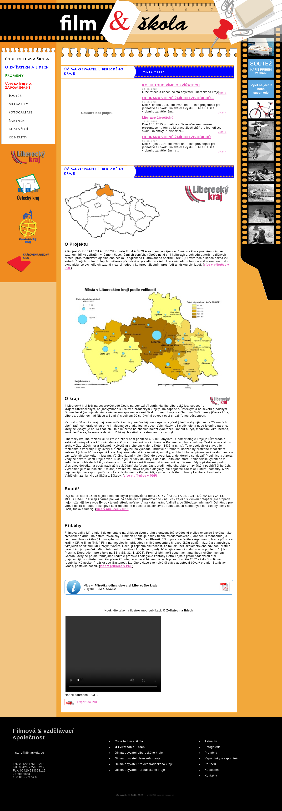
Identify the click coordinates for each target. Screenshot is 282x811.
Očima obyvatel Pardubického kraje (140, 770)
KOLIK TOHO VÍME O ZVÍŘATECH (171, 85)
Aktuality (18, 104)
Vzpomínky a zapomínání (18, 86)
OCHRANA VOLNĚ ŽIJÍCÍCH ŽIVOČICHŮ (176, 137)
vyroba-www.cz (165, 795)
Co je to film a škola (27, 59)
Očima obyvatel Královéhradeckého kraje (144, 764)
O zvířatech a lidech (27, 67)
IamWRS (151, 795)
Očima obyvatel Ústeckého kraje (138, 758)
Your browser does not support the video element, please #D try (113, 654)
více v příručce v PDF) (140, 475)
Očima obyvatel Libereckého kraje (139, 752)
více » (222, 93)
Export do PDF (87, 702)
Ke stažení (18, 129)
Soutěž (15, 96)
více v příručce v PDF (112, 509)
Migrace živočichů (158, 117)
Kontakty (18, 137)
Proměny (14, 76)
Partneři (17, 121)
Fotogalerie (20, 112)
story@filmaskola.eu (29, 752)
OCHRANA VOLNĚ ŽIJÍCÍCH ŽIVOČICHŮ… (178, 98)
